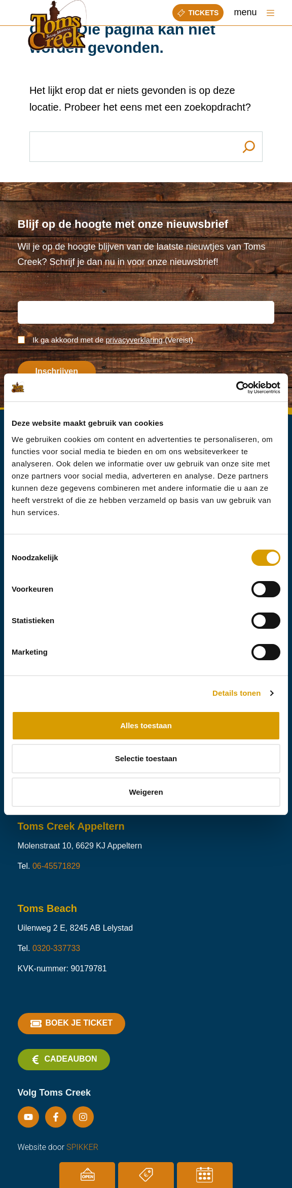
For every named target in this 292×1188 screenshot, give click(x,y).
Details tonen (236, 693)
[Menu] (270, 13)
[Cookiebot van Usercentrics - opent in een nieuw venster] (236, 387)
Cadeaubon (63, 1060)
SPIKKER (82, 1147)
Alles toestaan (146, 725)
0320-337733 (56, 948)
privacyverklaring (134, 339)
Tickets (198, 13)
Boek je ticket (71, 1023)
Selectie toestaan (146, 758)
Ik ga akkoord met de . (112, 339)
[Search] (248, 146)
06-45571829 (56, 866)
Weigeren (146, 792)
